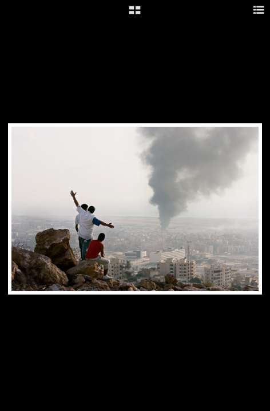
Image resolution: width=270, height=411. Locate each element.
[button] (135, 14)
